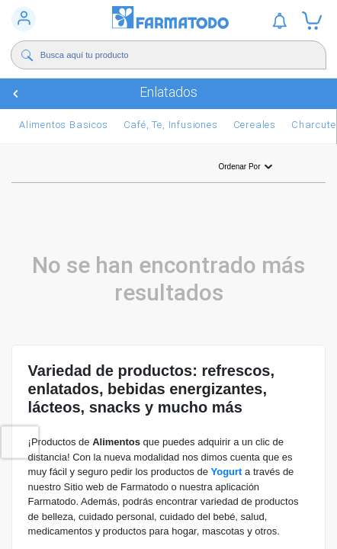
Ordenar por (246, 167)
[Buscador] (167, 55)
